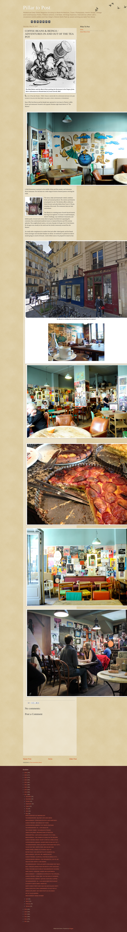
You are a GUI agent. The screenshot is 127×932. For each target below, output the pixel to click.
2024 (25, 777)
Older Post (73, 759)
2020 (25, 787)
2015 (25, 911)
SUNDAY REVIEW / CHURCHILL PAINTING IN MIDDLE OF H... (41, 857)
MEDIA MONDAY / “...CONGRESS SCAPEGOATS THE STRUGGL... (42, 874)
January (28, 906)
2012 (25, 919)
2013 (25, 916)
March (27, 901)
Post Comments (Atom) (36, 762)
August (28, 806)
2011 (25, 921)
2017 (25, 794)
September (29, 803)
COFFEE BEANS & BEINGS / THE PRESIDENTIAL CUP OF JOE (42, 859)
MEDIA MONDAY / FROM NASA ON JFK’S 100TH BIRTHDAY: (41, 820)
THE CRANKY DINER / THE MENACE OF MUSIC (38, 830)
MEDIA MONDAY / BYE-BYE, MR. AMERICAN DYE (38, 854)
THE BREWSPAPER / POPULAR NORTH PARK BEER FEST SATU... (43, 844)
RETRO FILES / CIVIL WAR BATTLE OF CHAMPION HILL (40, 852)
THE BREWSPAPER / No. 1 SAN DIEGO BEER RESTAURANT (41, 881)
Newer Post (27, 759)
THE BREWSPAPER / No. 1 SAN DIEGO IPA (36, 827)
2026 (25, 772)
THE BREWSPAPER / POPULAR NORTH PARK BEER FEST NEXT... (43, 864)
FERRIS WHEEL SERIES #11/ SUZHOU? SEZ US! (38, 849)
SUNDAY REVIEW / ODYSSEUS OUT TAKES (37, 823)
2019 (25, 789)
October (28, 801)
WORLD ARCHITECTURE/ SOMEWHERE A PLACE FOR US (40, 888)
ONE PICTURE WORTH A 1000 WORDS (35, 861)
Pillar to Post (36, 7)
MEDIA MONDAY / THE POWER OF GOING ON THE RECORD (41, 837)
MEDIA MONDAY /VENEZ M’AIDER (34, 895)
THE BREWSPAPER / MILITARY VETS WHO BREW (38, 818)
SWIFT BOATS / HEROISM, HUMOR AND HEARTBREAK (40, 871)
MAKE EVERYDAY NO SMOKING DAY (35, 815)
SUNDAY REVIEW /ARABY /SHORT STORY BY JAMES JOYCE (41, 839)
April (27, 899)
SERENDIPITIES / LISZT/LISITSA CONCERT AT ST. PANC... (40, 835)
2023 (25, 780)
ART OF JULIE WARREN (31, 893)
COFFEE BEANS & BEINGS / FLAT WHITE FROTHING (39, 825)
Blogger (71, 928)
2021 (25, 784)
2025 (25, 775)
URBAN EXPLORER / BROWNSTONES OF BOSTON (39, 832)
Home (50, 759)
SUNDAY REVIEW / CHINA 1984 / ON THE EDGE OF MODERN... (42, 876)
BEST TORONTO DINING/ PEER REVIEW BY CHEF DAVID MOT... (42, 866)
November (28, 799)
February (28, 903)
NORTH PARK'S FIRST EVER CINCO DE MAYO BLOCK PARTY (41, 886)
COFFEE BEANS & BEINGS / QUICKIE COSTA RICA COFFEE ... (42, 878)
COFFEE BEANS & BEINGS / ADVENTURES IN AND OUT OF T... (42, 842)
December (28, 796)
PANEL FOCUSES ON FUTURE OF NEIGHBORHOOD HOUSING (42, 869)
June (27, 811)
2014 (25, 914)
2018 (25, 792)
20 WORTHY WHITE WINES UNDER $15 (36, 883)
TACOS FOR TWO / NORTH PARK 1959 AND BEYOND (39, 847)
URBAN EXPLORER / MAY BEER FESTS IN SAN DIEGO (40, 891)
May (27, 813)
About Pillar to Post (85, 32)
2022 (25, 782)
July (27, 808)
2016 (25, 909)
